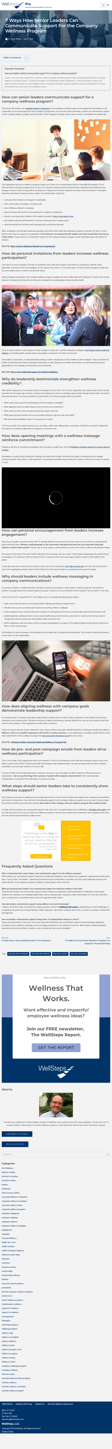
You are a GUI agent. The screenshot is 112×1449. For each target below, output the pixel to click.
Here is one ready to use (64, 220)
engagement (7, 1244)
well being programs (10, 1339)
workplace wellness (10, 1385)
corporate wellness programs (14, 1223)
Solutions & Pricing (24, 1419)
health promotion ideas (11, 1269)
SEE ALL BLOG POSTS (15, 1157)
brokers (5, 1198)
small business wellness (12, 1319)
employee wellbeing (10, 1231)
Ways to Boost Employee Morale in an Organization (33, 250)
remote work (7, 1310)
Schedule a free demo (99, 822)
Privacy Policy (7, 1447)
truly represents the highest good (68, 744)
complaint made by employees (37, 108)
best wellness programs (18, 967)
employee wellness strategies (14, 1240)
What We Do (7, 1419)
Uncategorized (8, 1331)
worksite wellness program (13, 1406)
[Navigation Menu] (103, 5)
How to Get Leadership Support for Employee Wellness (35, 376)
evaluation (6, 1248)
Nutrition (5, 1294)
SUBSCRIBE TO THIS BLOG (17, 1147)
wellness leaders (61, 967)
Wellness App (7, 1348)
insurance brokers (9, 1281)
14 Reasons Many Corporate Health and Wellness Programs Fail (39, 751)
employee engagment (11, 1227)
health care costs (9, 1256)
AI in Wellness (8, 1181)
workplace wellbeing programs (14, 1381)
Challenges (6, 1202)
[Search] (108, 5)
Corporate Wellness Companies (15, 1210)
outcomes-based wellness (13, 1298)
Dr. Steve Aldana (14, 39)
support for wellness (10, 1323)
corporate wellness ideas (12, 1219)
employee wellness (10, 1235)
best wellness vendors (41, 967)
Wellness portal (8, 1360)
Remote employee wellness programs (17, 1306)
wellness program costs (12, 1364)
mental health (7, 1285)
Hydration (6, 1273)
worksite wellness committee (14, 1402)
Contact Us (40, 1419)
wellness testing (8, 1373)
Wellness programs (10, 1368)
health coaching (8, 1260)
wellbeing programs (10, 1344)
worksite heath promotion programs (16, 1394)
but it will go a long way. (76, 574)
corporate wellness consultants (15, 1215)
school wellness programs (13, 1314)
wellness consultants (10, 1352)
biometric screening (10, 1190)
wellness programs (80, 967)
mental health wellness (11, 1289)
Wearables (6, 1335)
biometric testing (9, 1194)
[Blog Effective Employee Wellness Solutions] (27, 5)
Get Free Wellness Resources (61, 1419)
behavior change (8, 1185)
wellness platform (9, 1356)
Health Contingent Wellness (13, 1265)
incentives (6, 1277)
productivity (6, 1302)
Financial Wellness (9, 1252)
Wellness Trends (9, 1377)
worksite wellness (9, 1398)
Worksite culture (8, 1389)
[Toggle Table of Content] (25, 58)
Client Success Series (11, 1206)
